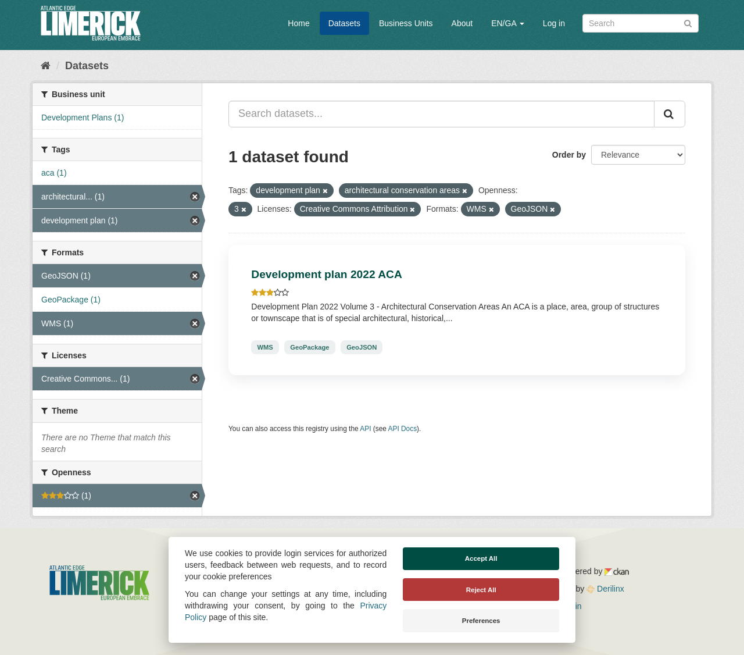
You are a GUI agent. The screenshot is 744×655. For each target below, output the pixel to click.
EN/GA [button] (507, 23)
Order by (569, 154)
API (365, 429)
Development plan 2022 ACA (326, 274)
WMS (265, 347)
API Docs (402, 429)
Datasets (344, 23)
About (462, 23)
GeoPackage (309, 347)
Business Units (406, 23)
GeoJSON (361, 347)
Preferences (481, 620)
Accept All (481, 558)
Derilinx (605, 588)
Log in (554, 23)
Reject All (481, 589)
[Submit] (688, 22)
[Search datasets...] (441, 114)
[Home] (46, 66)
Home (298, 23)
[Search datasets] (640, 23)
